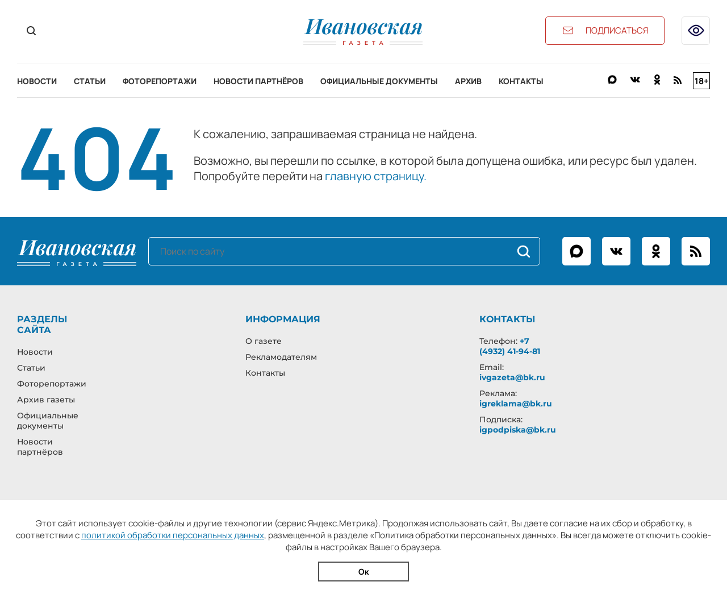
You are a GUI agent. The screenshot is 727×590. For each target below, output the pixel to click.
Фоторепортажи (160, 81)
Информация (282, 319)
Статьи (90, 81)
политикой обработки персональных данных (172, 535)
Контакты (521, 81)
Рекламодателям (281, 357)
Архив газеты (46, 399)
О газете (263, 341)
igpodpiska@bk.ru (517, 430)
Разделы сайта (42, 324)
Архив (468, 81)
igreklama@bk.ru (515, 403)
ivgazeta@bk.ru (512, 377)
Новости (37, 81)
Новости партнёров (258, 81)
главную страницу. (376, 176)
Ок (363, 571)
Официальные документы (379, 81)
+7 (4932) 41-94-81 (509, 346)
